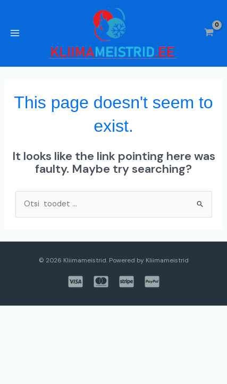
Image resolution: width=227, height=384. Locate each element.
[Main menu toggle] (15, 33)
